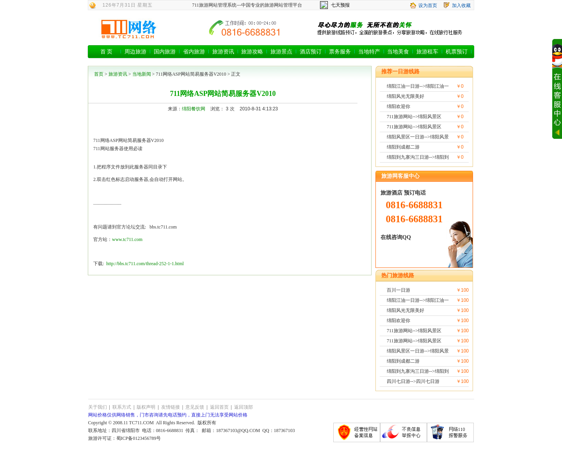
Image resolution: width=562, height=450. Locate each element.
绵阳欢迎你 (398, 106)
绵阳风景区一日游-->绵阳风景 (418, 137)
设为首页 (427, 5)
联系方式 (121, 407)
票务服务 (340, 52)
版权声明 (146, 407)
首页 (98, 74)
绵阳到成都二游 (403, 147)
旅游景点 (281, 52)
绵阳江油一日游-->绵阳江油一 (418, 86)
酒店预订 (311, 52)
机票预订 (457, 52)
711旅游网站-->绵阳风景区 (414, 116)
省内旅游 (194, 52)
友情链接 (170, 407)
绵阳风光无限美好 (405, 96)
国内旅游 (165, 52)
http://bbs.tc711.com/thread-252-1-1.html (145, 263)
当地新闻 (141, 74)
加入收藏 (461, 5)
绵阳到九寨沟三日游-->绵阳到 (418, 157)
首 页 (106, 52)
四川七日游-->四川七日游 (413, 381)
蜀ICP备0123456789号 (138, 438)
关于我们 (97, 407)
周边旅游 (135, 52)
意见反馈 (194, 407)
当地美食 (398, 52)
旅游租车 (427, 52)
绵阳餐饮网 (193, 109)
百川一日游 (398, 290)
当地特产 (369, 52)
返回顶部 (243, 407)
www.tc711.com (127, 239)
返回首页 (219, 407)
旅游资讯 (223, 52)
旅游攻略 (252, 52)
